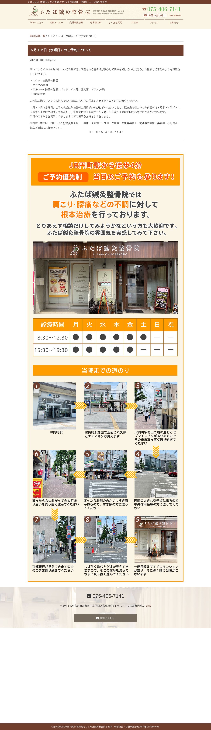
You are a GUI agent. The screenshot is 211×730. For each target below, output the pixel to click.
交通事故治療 (76, 22)
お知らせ (174, 22)
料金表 (134, 22)
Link (148, 605)
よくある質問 (115, 22)
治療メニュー (56, 22)
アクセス (154, 22)
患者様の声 (95, 22)
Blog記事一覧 (37, 36)
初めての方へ (37, 22)
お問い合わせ (105, 618)
